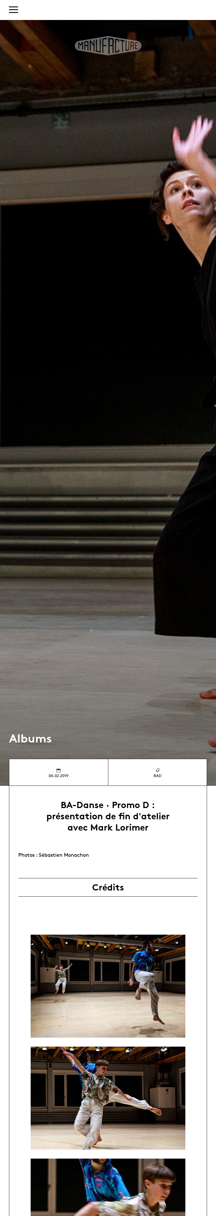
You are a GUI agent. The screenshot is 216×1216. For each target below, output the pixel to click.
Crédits (108, 887)
